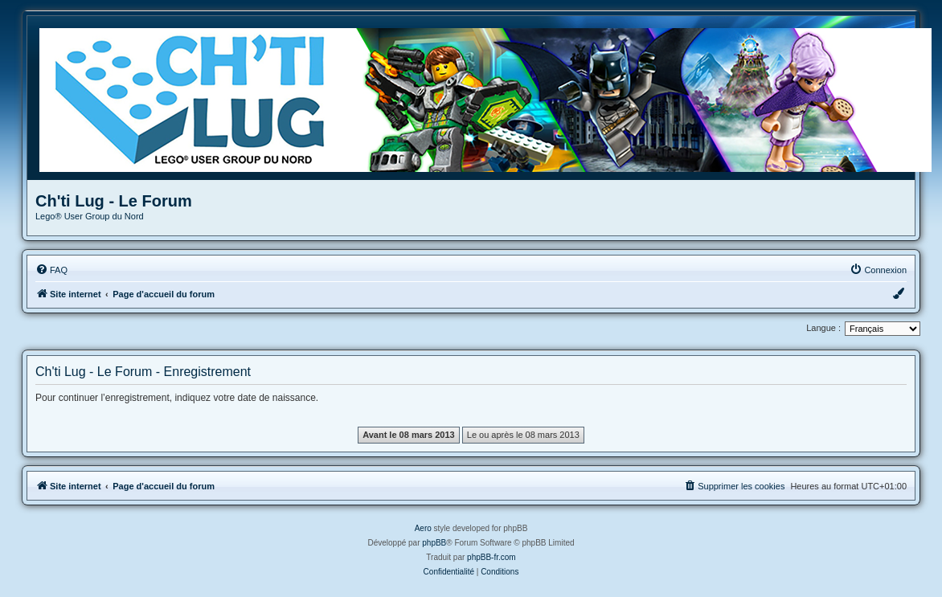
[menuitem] (51, 270)
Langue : (823, 328)
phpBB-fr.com (491, 557)
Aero (423, 528)
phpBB (434, 542)
